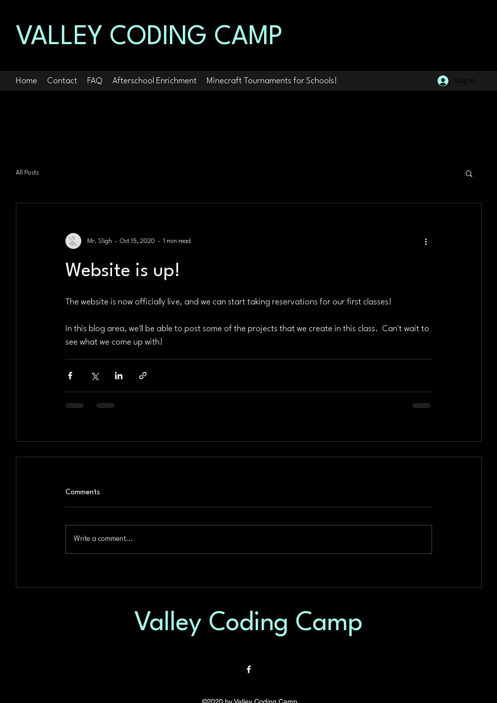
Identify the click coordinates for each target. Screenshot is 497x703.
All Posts (27, 173)
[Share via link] (143, 375)
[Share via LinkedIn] (118, 375)
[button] (469, 173)
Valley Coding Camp (248, 623)
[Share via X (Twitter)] (94, 375)
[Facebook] (249, 669)
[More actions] (426, 241)
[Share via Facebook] (70, 375)
